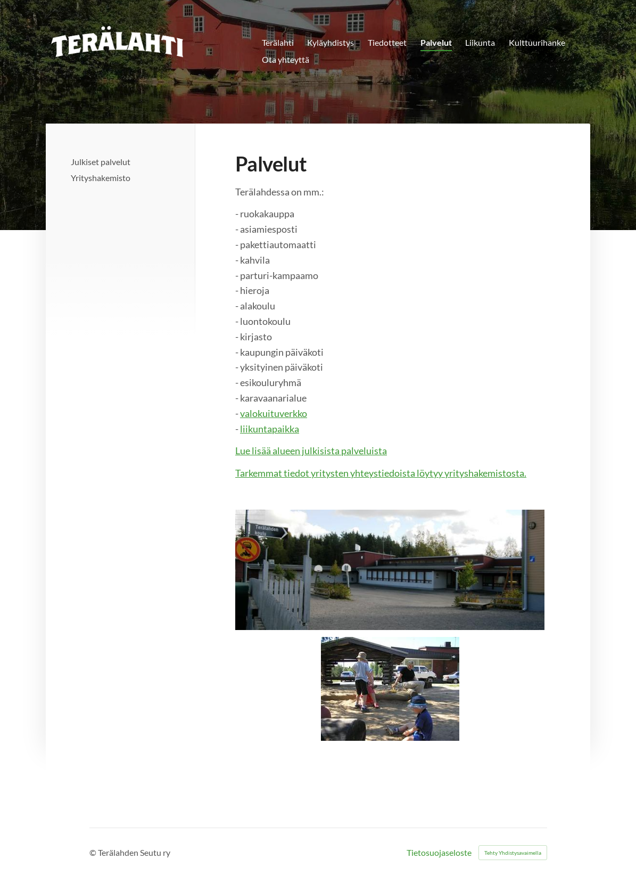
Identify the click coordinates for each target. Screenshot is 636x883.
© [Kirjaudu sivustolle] (93, 852)
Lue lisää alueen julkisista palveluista (311, 450)
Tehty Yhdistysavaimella (512, 852)
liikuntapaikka (269, 429)
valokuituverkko (273, 413)
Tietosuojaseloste (439, 852)
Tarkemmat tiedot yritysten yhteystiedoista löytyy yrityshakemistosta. (380, 473)
